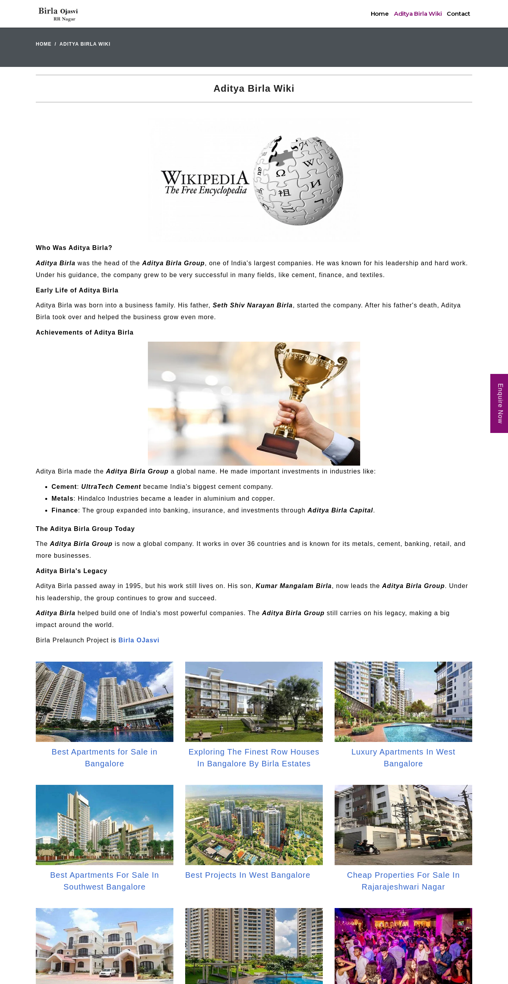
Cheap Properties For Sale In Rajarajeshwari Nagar (403, 881)
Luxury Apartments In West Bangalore (404, 757)
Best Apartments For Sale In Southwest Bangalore (104, 881)
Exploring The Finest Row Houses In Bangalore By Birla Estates (254, 757)
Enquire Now (500, 403)
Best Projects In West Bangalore (248, 875)
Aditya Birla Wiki (418, 13)
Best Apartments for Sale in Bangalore (104, 757)
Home (380, 13)
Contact (458, 13)
